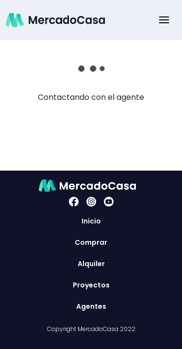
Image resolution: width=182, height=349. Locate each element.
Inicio (91, 221)
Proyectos (91, 285)
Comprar (91, 242)
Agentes (91, 306)
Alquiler (91, 264)
